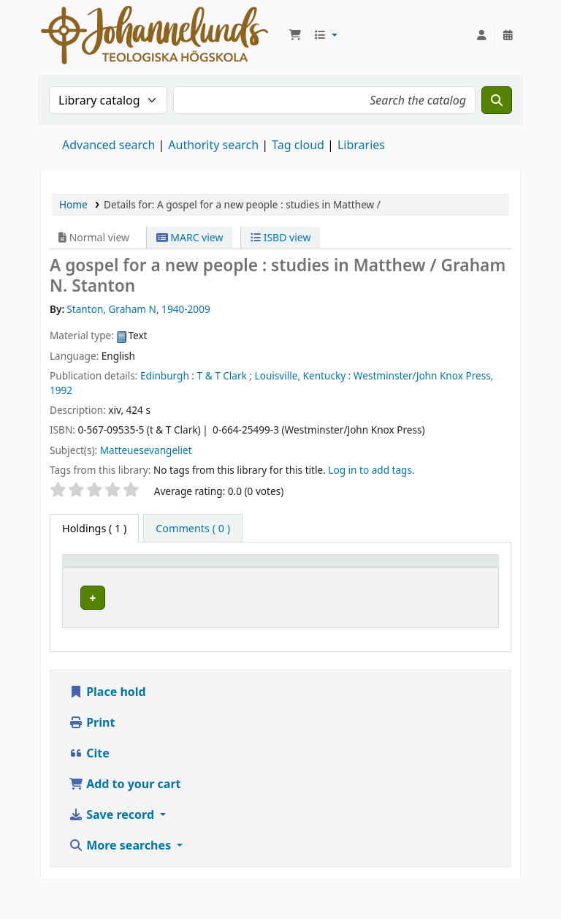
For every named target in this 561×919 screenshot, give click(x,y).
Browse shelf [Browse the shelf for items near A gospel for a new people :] (394, 624)
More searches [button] (121, 874)
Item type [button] (94, 582)
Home (73, 204)
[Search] (496, 100)
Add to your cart (125, 812)
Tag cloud (298, 145)
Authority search (213, 145)
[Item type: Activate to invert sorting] (113, 575)
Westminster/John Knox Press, (424, 375)
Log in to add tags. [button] (371, 470)
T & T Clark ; (224, 375)
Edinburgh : (167, 375)
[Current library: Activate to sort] (218, 575)
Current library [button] (208, 582)
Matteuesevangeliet (146, 450)
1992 (61, 390)
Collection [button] (304, 582)
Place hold (107, 720)
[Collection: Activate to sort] (313, 575)
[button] (295, 35)
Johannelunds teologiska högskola (203, 623)
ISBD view (280, 237)
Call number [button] (380, 575)
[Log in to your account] (481, 35)
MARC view (190, 237)
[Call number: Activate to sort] (396, 575)
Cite (89, 782)
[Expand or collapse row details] (468, 626)
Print (92, 751)
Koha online (154, 35)
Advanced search (108, 145)
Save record (113, 843)
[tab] (193, 528)
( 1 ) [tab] (94, 528)
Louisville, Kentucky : (303, 375)
